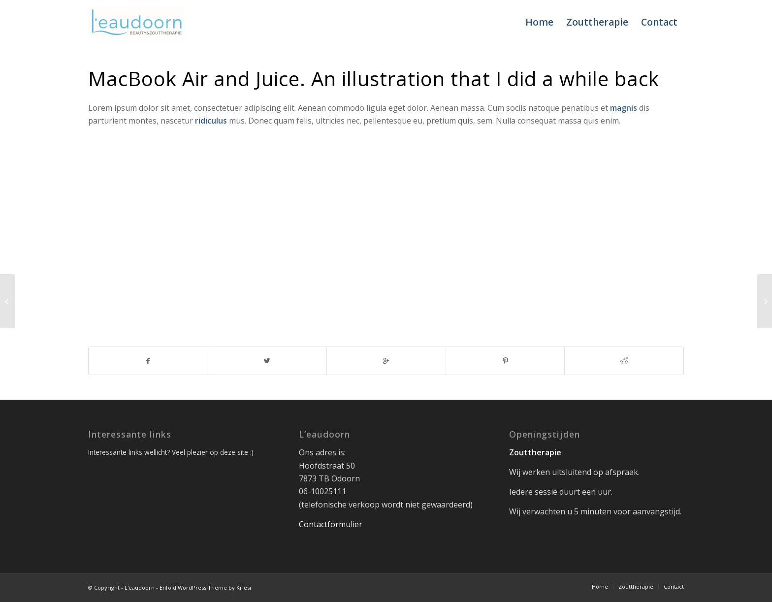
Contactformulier (330, 524)
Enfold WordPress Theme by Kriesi (205, 587)
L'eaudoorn (140, 587)
